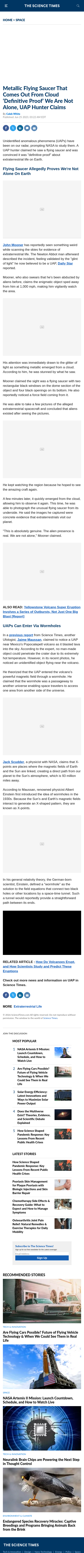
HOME (7, 20)
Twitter (13, 128)
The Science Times (42, 5)
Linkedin (20, 128)
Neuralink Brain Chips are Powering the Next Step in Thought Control (41, 1461)
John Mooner (13, 245)
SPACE (20, 20)
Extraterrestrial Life (28, 1006)
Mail (34, 128)
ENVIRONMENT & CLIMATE (17, 1515)
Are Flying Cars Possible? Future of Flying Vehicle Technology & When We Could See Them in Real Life (33, 1076)
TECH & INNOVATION (14, 1326)
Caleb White (13, 113)
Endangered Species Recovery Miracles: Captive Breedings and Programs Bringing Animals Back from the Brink (39, 1525)
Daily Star (65, 263)
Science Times (50, 1018)
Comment (27, 128)
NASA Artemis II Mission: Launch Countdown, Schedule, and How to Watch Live (38, 1400)
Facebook (6, 128)
